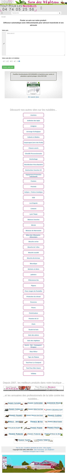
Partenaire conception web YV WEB (33, 451)
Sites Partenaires (39, 449)
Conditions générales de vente (33, 448)
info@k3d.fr (50, 449)
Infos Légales (47, 448)
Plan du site (19, 448)
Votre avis (5, 30)
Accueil (3, 17)
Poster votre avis (8, 67)
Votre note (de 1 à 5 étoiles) (10, 58)
